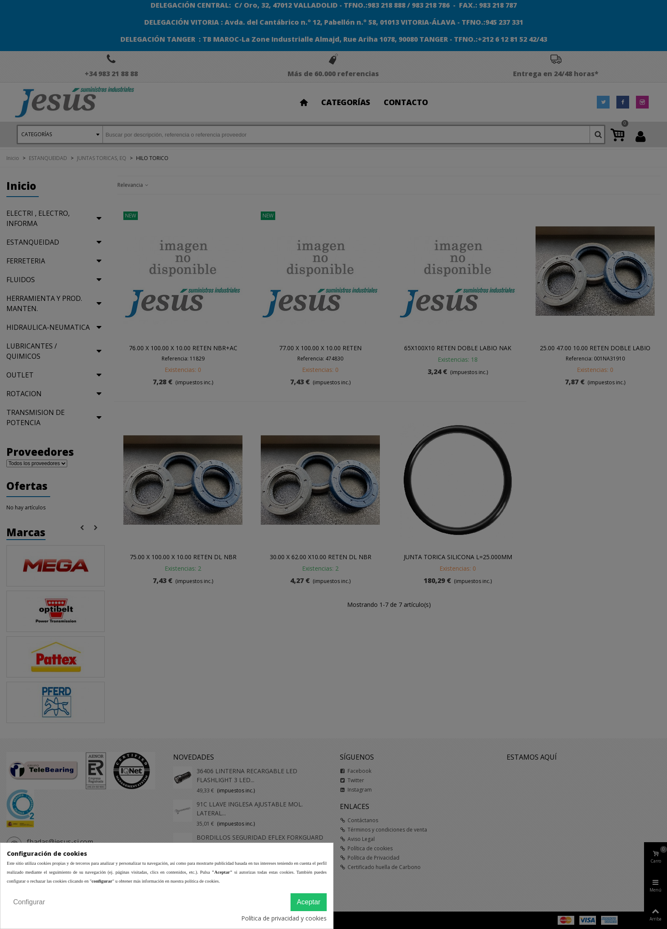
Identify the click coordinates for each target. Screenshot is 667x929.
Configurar (29, 902)
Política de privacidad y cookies (284, 918)
